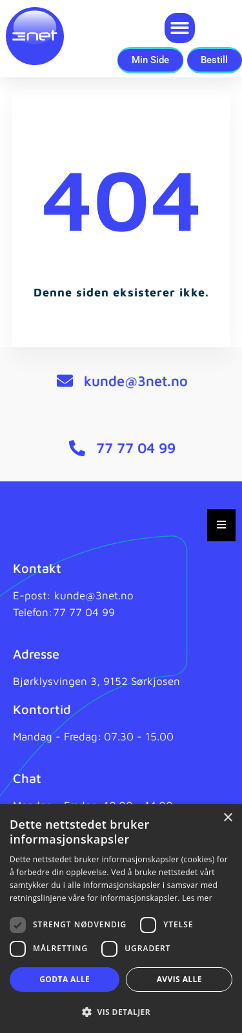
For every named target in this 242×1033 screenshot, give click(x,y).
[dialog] (121, 918)
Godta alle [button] (64, 979)
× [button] (227, 818)
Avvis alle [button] (179, 979)
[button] (180, 28)
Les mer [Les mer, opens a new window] (197, 898)
